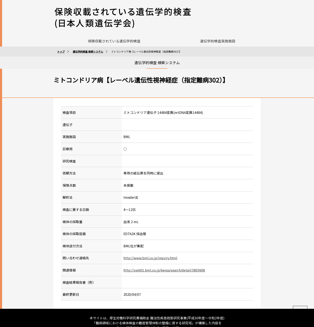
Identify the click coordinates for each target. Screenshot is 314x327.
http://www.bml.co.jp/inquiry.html (150, 247)
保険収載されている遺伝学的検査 (114, 31)
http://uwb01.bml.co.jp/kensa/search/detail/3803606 (164, 260)
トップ (61, 41)
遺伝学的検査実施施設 (217, 31)
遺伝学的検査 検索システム (88, 41)
